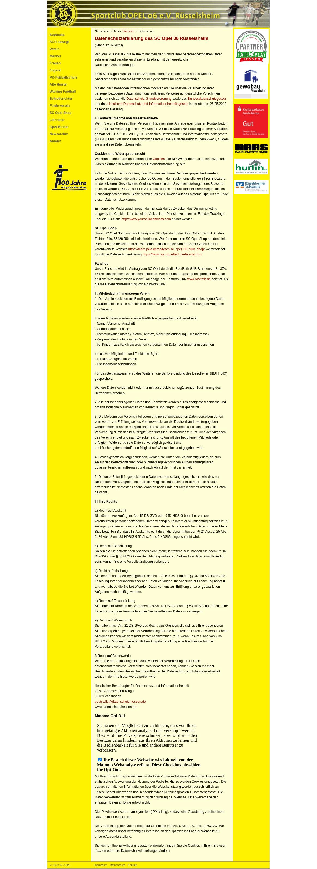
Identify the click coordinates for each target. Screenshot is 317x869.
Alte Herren (58, 84)
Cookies (159, 159)
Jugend (55, 70)
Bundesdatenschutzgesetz (207, 99)
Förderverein (60, 106)
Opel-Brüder (59, 127)
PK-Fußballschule (63, 77)
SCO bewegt (59, 42)
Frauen (55, 63)
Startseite (57, 35)
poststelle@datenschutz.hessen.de (120, 702)
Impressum (100, 865)
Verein (54, 49)
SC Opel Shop (60, 113)
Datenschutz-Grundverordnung (148, 99)
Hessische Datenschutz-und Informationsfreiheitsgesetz (147, 104)
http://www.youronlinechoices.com (146, 219)
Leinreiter (57, 120)
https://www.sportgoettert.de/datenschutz (172, 254)
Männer (55, 56)
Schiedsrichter (61, 99)
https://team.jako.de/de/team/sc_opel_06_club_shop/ (166, 249)
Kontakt (132, 865)
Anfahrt (55, 141)
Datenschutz (117, 865)
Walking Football (63, 91)
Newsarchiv (59, 134)
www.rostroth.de (199, 279)
